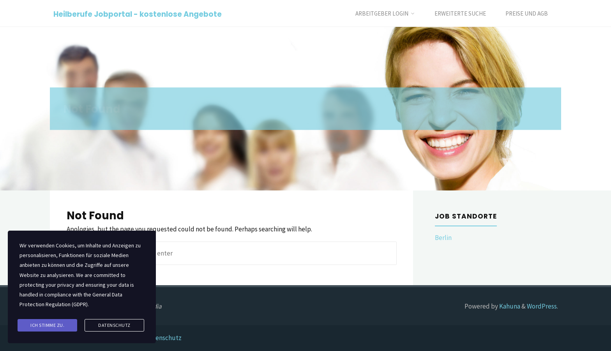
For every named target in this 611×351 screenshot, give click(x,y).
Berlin (443, 237)
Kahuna (509, 306)
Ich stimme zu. (47, 325)
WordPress (542, 306)
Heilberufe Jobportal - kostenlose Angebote (137, 14)
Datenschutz (163, 337)
